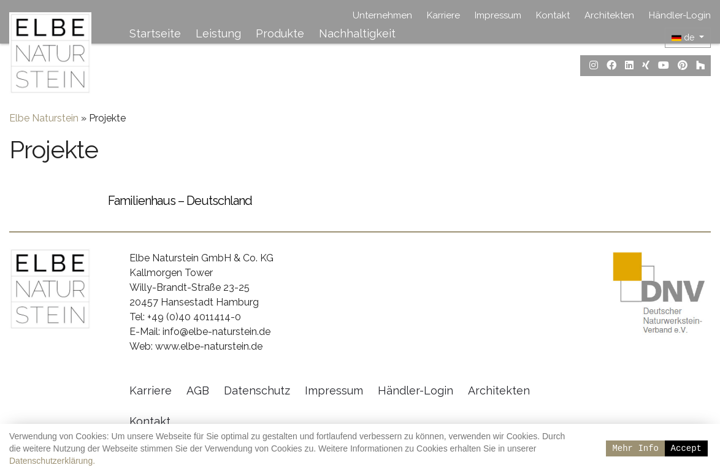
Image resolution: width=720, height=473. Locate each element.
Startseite (155, 33)
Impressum (498, 15)
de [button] (684, 37)
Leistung (218, 33)
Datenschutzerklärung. (52, 461)
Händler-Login (680, 15)
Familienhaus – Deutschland (180, 212)
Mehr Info (635, 448)
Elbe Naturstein (44, 130)
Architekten (609, 15)
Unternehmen (382, 15)
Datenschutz (257, 402)
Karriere (443, 15)
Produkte (280, 33)
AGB (197, 402)
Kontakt (553, 15)
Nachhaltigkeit (357, 33)
